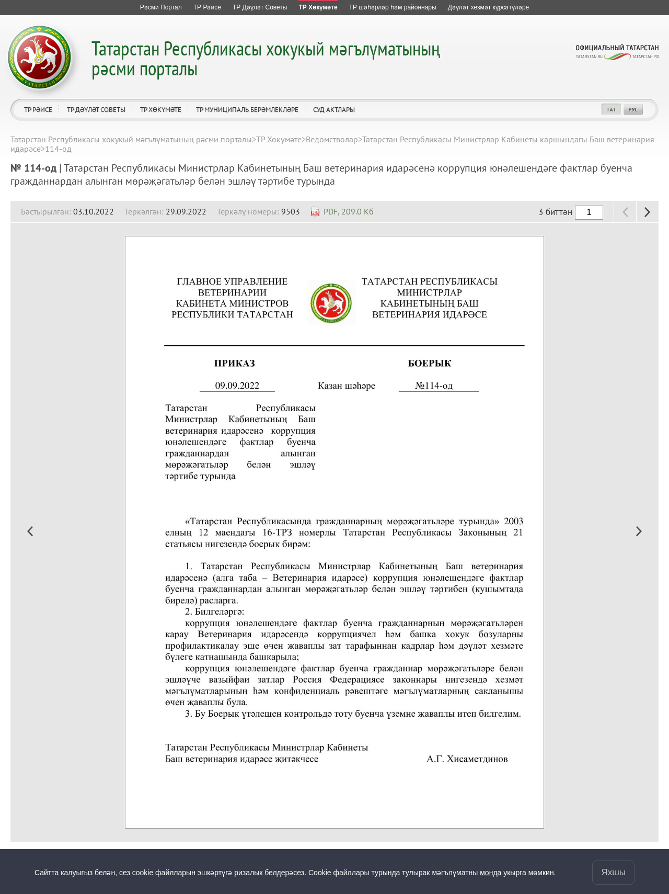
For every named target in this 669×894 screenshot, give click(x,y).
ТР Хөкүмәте (160, 109)
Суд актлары (334, 109)
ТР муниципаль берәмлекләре (247, 109)
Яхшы (613, 872)
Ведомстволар (332, 139)
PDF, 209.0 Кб (349, 211)
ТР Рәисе (38, 109)
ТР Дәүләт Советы (96, 109)
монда (490, 872)
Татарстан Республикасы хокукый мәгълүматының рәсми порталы (265, 58)
